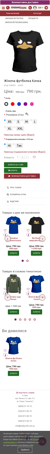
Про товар (14, 187)
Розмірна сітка (16, 194)
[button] (22, 261)
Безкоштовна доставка (22, 176)
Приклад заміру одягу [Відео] (19, 135)
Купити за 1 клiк (15, 165)
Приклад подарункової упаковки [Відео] (24, 152)
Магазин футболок (14, 18)
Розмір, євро (17, 113)
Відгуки (13, 201)
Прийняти (25, 450)
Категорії (37, 13)
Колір (8, 98)
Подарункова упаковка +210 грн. (19, 139)
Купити (12, 170)
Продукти (33, 18)
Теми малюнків (12, 13)
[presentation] (8, 239)
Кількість (9, 157)
